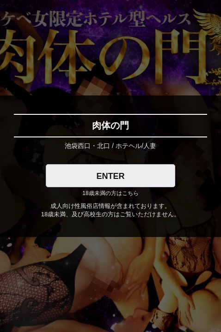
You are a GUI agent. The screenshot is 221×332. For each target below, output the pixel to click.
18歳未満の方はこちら (110, 193)
